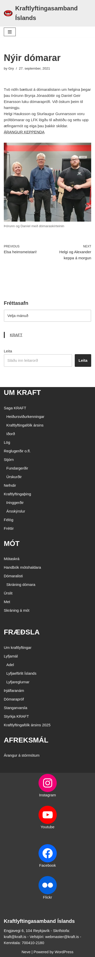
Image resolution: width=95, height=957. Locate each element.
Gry (11, 68)
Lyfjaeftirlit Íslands (21, 673)
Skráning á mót (16, 610)
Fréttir (9, 528)
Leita (8, 351)
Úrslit (8, 593)
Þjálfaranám (14, 690)
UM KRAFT (22, 392)
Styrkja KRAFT (16, 716)
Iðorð (10, 434)
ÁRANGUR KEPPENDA (24, 132)
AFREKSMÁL (26, 740)
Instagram (47, 795)
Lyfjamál (11, 656)
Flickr (47, 897)
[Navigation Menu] (10, 32)
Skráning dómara (20, 584)
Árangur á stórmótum (22, 755)
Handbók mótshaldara (22, 567)
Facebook (47, 865)
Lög (7, 442)
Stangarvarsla (15, 708)
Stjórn (9, 459)
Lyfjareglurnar (17, 682)
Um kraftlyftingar (17, 647)
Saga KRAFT (15, 408)
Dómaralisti (13, 576)
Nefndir (10, 485)
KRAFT (16, 335)
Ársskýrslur (15, 511)
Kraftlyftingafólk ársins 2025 (27, 725)
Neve (26, 952)
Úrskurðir (14, 477)
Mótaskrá (12, 559)
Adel (10, 665)
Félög (8, 520)
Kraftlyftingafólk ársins (25, 425)
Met (7, 602)
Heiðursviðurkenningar (25, 416)
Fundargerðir (17, 468)
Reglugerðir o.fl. (17, 451)
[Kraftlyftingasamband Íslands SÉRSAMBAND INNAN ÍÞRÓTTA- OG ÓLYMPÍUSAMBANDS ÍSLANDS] (47, 13)
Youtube (47, 827)
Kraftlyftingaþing (17, 494)
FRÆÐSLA (22, 632)
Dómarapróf (14, 699)
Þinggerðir (15, 502)
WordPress (64, 952)
